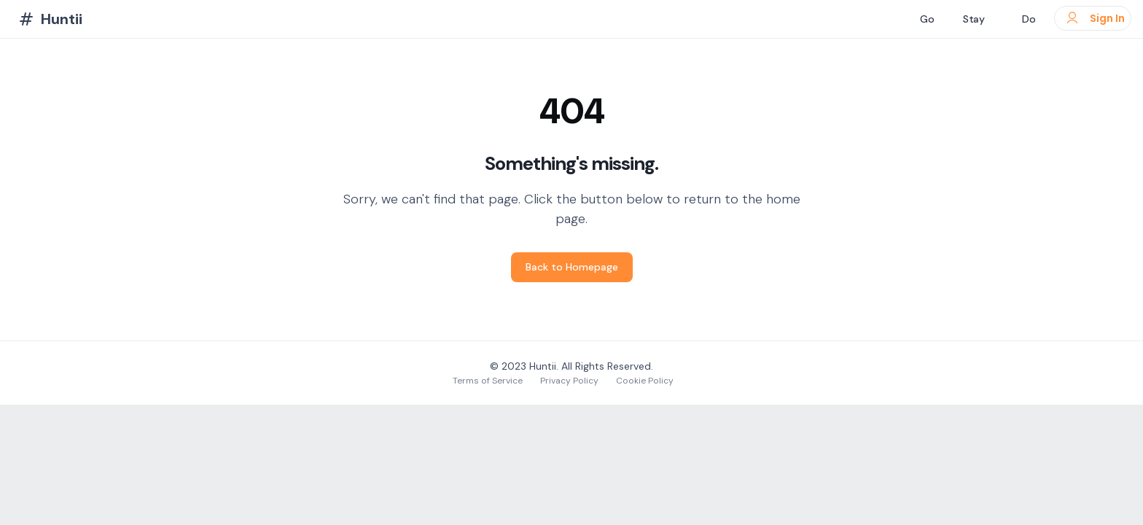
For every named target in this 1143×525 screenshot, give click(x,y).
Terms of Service (488, 380)
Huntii (542, 366)
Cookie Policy (645, 380)
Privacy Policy (569, 380)
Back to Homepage (572, 266)
